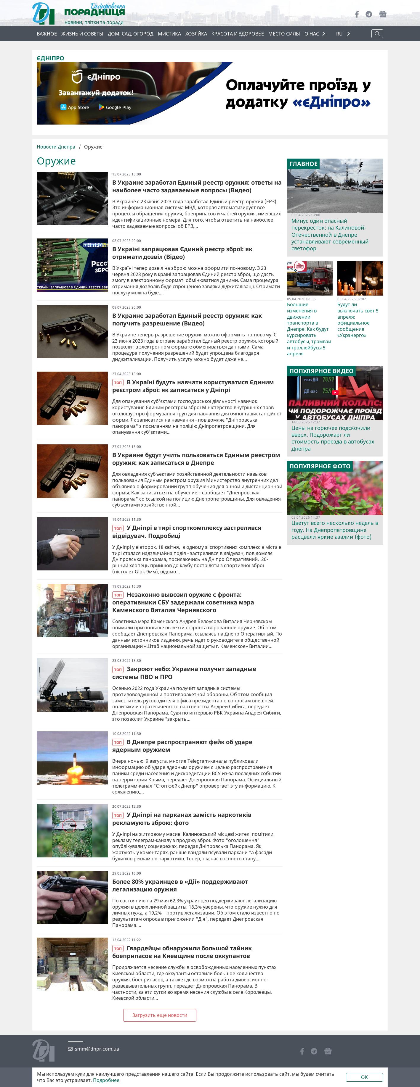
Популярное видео (321, 371)
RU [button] (340, 34)
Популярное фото (320, 466)
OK (364, 1077)
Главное (303, 164)
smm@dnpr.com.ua (97, 1049)
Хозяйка (196, 33)
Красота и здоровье (237, 33)
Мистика (169, 33)
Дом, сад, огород (130, 33)
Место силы (284, 33)
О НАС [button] (311, 33)
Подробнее (106, 1080)
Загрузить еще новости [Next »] (159, 1015)
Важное (47, 33)
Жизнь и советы (82, 33)
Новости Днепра (56, 146)
